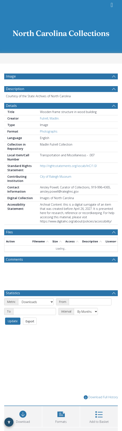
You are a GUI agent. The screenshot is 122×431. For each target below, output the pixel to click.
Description (15, 91)
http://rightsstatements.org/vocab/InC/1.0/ (68, 168)
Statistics (13, 295)
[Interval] (86, 313)
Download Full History (101, 399)
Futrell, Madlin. (49, 121)
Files (9, 234)
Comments (14, 261)
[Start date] (90, 304)
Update (13, 323)
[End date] (34, 313)
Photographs (48, 134)
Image (11, 76)
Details (11, 108)
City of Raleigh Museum (55, 179)
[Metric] (36, 304)
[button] (61, 418)
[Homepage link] (61, 32)
